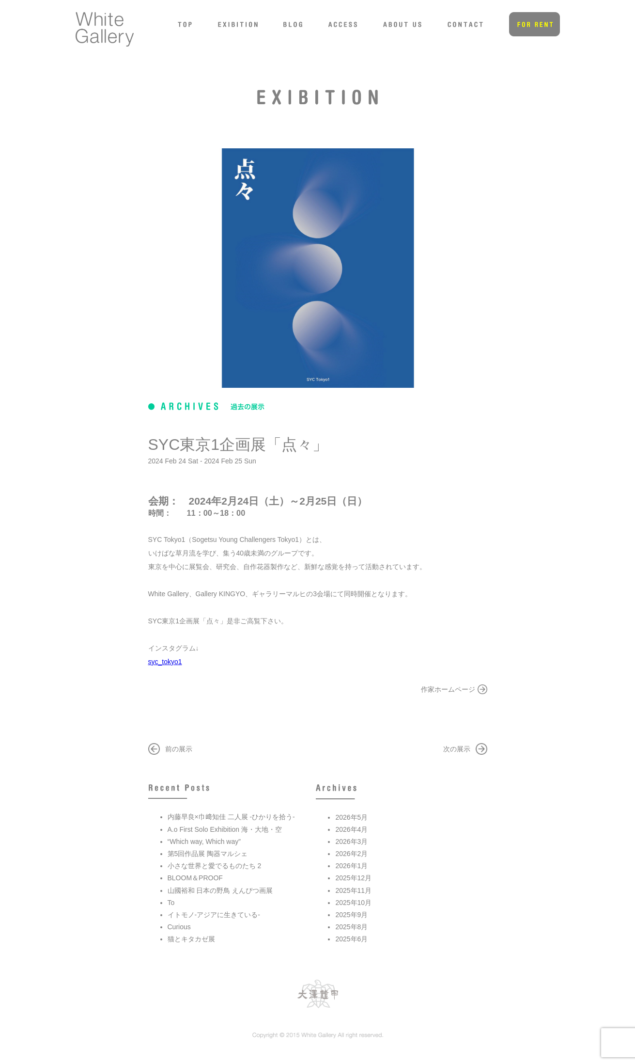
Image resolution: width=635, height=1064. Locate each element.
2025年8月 (351, 927)
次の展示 (456, 749)
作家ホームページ (448, 689)
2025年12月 (353, 878)
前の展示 (178, 749)
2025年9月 (351, 915)
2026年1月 (351, 866)
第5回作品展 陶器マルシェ (208, 854)
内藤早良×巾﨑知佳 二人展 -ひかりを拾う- (231, 817)
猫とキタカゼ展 (191, 939)
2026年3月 (351, 841)
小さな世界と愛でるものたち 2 (215, 866)
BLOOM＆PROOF (195, 878)
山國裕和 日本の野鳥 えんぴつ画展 (220, 890)
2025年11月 (353, 890)
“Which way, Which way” (204, 841)
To (171, 902)
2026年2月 (351, 854)
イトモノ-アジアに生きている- (214, 915)
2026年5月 (351, 817)
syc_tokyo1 (165, 662)
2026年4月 (351, 829)
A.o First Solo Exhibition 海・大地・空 (225, 829)
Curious (179, 927)
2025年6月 (351, 939)
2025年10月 (353, 902)
